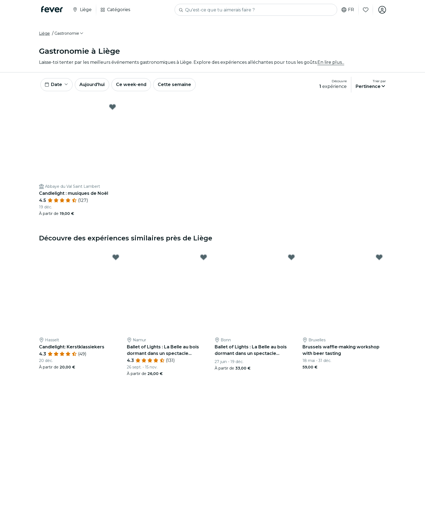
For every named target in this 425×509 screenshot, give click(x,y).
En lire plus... (330, 62)
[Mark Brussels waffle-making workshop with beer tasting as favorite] (379, 257)
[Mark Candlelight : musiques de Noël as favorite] (112, 106)
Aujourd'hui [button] (92, 84)
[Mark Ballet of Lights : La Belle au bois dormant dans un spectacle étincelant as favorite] (203, 257)
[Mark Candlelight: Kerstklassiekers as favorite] (115, 257)
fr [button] (348, 9)
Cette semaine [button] (174, 84)
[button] (69, 33)
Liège (44, 33)
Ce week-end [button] (131, 84)
